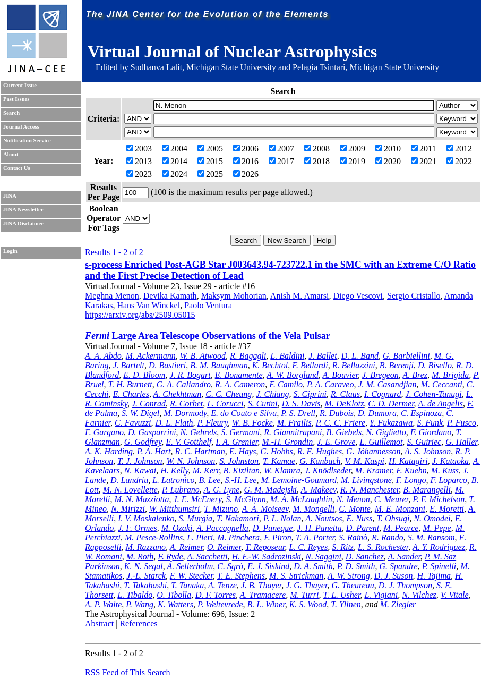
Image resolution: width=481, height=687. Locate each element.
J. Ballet (322, 355)
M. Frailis (294, 422)
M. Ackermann (151, 355)
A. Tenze (222, 585)
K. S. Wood (308, 604)
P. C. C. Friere (340, 422)
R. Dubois (337, 413)
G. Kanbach (319, 460)
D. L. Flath (174, 422)
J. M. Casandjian (387, 384)
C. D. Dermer (391, 403)
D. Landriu (129, 480)
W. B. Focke (252, 422)
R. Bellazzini (353, 365)
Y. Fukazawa (391, 422)
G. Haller (461, 441)
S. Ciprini (310, 393)
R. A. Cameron (240, 384)
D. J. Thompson (405, 585)
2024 (174, 174)
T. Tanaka (187, 585)
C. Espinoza (421, 413)
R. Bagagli (248, 355)
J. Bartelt (128, 365)
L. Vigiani (381, 594)
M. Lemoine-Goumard (299, 480)
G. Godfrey (143, 441)
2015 (210, 161)
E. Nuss (359, 518)
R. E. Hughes (319, 451)
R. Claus (345, 393)
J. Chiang (272, 393)
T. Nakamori (238, 518)
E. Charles (131, 393)
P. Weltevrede (220, 604)
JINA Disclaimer (23, 223)
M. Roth (140, 556)
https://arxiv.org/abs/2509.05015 (140, 314)
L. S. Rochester (383, 547)
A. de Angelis (440, 403)
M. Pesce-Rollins (154, 537)
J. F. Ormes (137, 527)
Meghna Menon (112, 295)
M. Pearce (400, 527)
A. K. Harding (109, 451)
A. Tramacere (263, 594)
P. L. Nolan (282, 518)
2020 (388, 161)
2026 (246, 174)
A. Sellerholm (190, 566)
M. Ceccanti (441, 384)
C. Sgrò (230, 566)
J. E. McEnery (198, 499)
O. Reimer (224, 547)
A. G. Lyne (221, 489)
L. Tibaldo (134, 594)
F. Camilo (286, 384)
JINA (9, 196)
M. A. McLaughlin (301, 499)
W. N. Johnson (190, 460)
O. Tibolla (174, 594)
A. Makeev (318, 489)
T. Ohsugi (392, 518)
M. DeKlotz (344, 403)
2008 (317, 148)
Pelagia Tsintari (319, 67)
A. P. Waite (103, 604)
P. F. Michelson (439, 499)
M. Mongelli (313, 508)
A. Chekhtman (177, 393)
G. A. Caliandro (184, 384)
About (10, 154)
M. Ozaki (177, 527)
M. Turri (304, 594)
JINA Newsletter (23, 210)
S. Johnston (239, 460)
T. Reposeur (265, 547)
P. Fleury (212, 422)
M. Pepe (437, 527)
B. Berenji (397, 365)
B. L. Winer (266, 604)
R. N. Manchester (369, 489)
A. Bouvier (340, 374)
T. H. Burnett (130, 384)
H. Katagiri (408, 460)
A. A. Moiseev (265, 508)
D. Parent (363, 527)
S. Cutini (263, 403)
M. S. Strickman (296, 575)
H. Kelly (174, 470)
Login (10, 251)
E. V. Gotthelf (188, 441)
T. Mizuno (221, 508)
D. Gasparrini (152, 432)
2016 (246, 161)
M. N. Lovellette (130, 489)
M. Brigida (450, 374)
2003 (139, 148)
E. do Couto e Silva (244, 413)
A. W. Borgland (292, 374)
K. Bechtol (270, 365)
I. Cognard (382, 393)
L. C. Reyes (308, 547)
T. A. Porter (315, 537)
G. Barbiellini (406, 355)
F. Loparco (449, 480)
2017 (281, 161)
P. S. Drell (298, 413)
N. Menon (353, 499)
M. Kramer (373, 470)
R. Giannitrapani (293, 432)
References (138, 623)
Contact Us (16, 168)
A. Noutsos (323, 518)
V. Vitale (455, 594)
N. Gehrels (199, 432)
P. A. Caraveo (330, 384)
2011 (423, 148)
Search (11, 113)
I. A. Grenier (236, 441)
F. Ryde (170, 556)
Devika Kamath (170, 295)
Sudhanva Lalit (156, 67)
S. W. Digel (140, 413)
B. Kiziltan (241, 470)
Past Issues (16, 99)
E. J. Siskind (268, 566)
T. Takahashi (145, 585)
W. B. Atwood (203, 355)
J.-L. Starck (146, 575)
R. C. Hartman (200, 451)
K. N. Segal (143, 566)
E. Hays (242, 451)
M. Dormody (185, 413)
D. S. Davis (301, 403)
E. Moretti (447, 508)
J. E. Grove (336, 441)
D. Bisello (435, 365)
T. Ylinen (346, 604)
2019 (352, 161)
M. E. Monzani (400, 508)
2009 (352, 148)
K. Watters (175, 604)
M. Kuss (445, 470)
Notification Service (27, 140)
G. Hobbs (276, 451)
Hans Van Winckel (148, 305)
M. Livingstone (366, 480)
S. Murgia (195, 518)
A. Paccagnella (222, 527)
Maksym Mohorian (234, 295)
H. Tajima (434, 575)
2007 (281, 148)
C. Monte (355, 508)
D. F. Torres (215, 594)
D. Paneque (273, 527)
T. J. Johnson (139, 460)
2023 (139, 174)
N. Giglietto (386, 432)
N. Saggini (323, 556)
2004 (174, 148)
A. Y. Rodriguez (439, 547)
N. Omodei (432, 518)
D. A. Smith (313, 566)
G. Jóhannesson (373, 451)
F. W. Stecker (191, 575)
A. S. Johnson (428, 451)
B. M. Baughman (218, 365)
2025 (210, 174)
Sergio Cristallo (414, 295)
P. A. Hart (153, 451)
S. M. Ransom (431, 537)
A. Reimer (186, 547)
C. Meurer (391, 499)
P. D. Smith (356, 566)
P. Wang (139, 604)
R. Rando (387, 537)
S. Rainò (353, 537)
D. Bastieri (167, 365)
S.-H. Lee (240, 480)
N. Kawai (140, 470)
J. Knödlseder (328, 470)
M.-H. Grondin (287, 441)
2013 (139, 161)
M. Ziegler (398, 604)
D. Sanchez (365, 556)
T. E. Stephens (241, 575)
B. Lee (210, 480)
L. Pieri (200, 537)
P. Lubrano (181, 489)
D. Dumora (377, 413)
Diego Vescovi (358, 295)
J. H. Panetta (319, 527)
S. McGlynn (246, 499)
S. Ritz (343, 547)
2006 (246, 148)
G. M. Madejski (270, 489)
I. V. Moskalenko (146, 518)
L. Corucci (225, 403)
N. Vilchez (419, 594)
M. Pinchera (238, 537)
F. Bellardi (310, 365)
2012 (459, 148)
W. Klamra (282, 470)
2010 (388, 148)
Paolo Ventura (208, 305)
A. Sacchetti (207, 556)
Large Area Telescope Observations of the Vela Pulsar (207, 335)
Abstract (99, 623)
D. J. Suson (393, 575)
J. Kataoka (450, 460)
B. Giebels (344, 432)
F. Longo (411, 480)
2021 (423, 161)
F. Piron (277, 537)
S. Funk (430, 422)
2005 (210, 148)
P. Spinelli (439, 566)
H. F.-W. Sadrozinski (267, 556)
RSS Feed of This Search (127, 672)
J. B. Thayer (261, 585)
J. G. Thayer (306, 585)
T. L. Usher (341, 594)
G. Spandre (398, 566)
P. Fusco (461, 422)
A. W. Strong (349, 575)
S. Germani (240, 432)
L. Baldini (287, 355)
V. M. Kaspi (364, 460)
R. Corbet (186, 403)
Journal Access (21, 127)
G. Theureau (352, 585)
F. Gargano (104, 432)
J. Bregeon (380, 374)
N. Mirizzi (128, 508)
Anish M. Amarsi (299, 295)
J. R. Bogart (189, 374)
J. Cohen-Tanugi (434, 393)
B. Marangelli (427, 489)
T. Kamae (279, 460)
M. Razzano (145, 547)
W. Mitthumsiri (174, 508)
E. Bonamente (239, 374)
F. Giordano (430, 432)
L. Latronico (173, 480)
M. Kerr (206, 470)
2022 (459, 161)
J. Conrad (149, 403)
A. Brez (415, 374)
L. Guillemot (380, 441)
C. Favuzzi (133, 422)
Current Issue (20, 85)
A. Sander (404, 556)
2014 (174, 161)
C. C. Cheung (228, 393)
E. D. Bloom (144, 374)
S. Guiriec (424, 441)
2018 (317, 161)
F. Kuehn (411, 470)
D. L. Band (360, 355)
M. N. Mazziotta (141, 499)
